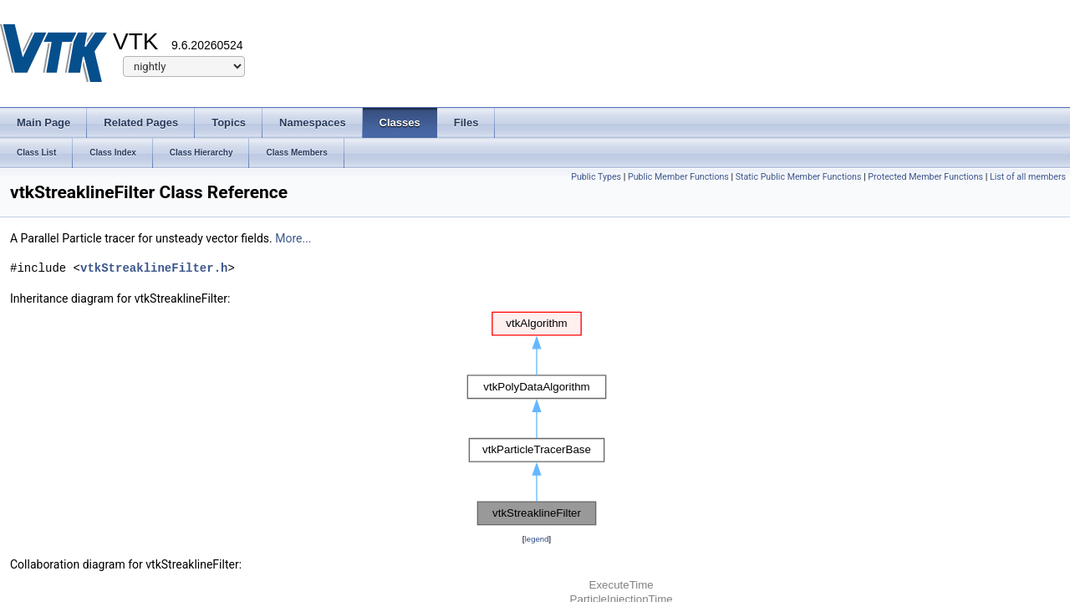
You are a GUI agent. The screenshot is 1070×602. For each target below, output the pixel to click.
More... (293, 238)
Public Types (596, 176)
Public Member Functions (678, 176)
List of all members (1028, 176)
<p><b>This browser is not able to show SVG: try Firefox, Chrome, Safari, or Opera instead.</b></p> (536, 419)
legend (536, 538)
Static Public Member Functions (799, 176)
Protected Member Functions (925, 176)
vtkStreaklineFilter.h (153, 268)
